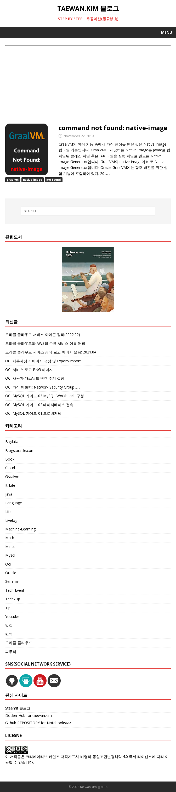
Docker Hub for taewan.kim (28, 715)
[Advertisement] (88, 85)
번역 (9, 634)
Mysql (10, 555)
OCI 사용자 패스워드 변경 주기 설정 (34, 378)
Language (13, 502)
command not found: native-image (113, 127)
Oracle (10, 572)
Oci (8, 564)
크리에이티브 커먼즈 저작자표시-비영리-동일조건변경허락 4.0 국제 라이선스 (89, 756)
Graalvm (12, 476)
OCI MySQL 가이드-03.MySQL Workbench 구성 (44, 395)
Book (9, 459)
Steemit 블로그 (17, 708)
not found (53, 179)
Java (8, 494)
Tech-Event (14, 590)
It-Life (10, 485)
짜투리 (10, 651)
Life (8, 511)
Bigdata (11, 441)
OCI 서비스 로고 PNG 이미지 (29, 369)
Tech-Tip (12, 598)
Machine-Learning (20, 529)
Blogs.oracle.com (20, 450)
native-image (32, 179)
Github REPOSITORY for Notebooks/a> (38, 722)
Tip (7, 607)
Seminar (12, 581)
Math (9, 537)
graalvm (13, 179)
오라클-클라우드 (18, 642)
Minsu (10, 546)
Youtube (12, 616)
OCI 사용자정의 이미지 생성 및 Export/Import (43, 360)
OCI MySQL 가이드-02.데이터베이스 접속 (39, 404)
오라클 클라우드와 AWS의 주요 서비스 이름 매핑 (45, 343)
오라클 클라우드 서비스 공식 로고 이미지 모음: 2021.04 (50, 352)
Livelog (11, 520)
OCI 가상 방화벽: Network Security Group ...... (42, 387)
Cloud (10, 467)
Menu (166, 32)
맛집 (9, 625)
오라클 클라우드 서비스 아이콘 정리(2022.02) (42, 334)
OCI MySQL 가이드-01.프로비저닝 (33, 413)
